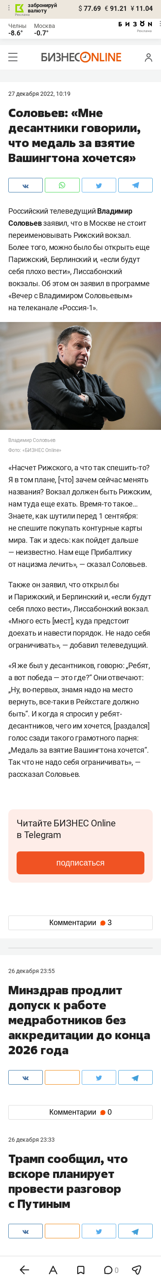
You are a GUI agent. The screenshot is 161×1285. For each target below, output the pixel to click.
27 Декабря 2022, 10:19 (39, 93)
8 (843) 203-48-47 (79, 1181)
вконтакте (29, 1231)
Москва (44, 25)
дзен (93, 1244)
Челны (17, 25)
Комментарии (80, 922)
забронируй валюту (42, 7)
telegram (27, 1244)
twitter (95, 1231)
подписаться (80, 862)
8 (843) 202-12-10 (31, 1181)
